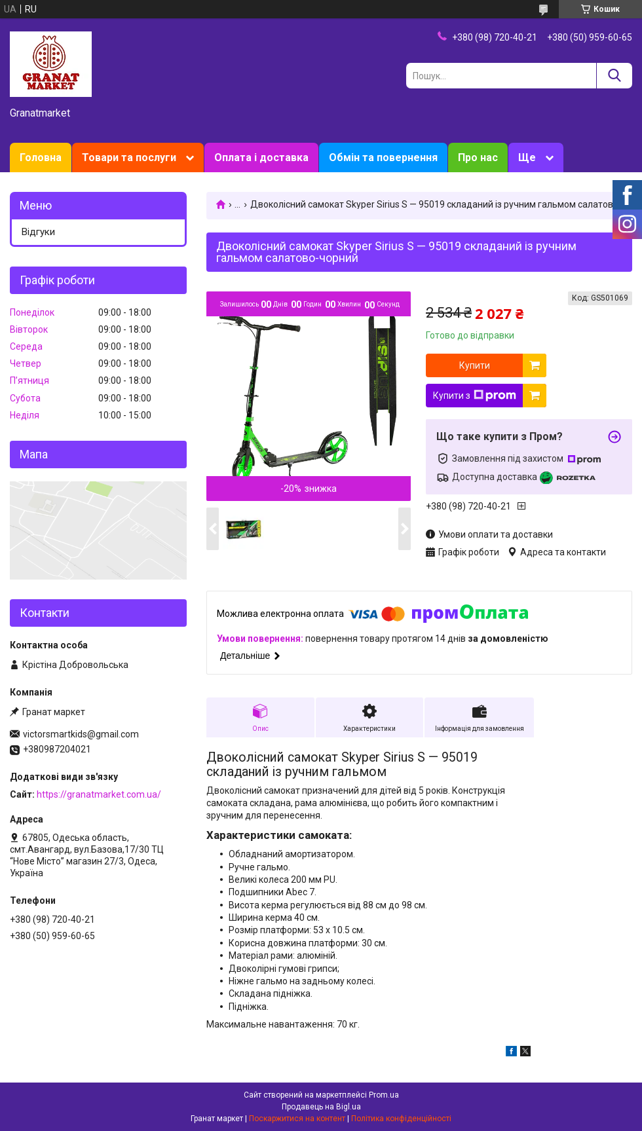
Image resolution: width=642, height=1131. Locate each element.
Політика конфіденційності (401, 1118)
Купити (474, 365)
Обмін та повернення (383, 157)
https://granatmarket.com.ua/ (99, 794)
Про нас (478, 157)
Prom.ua (384, 1095)
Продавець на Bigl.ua (321, 1106)
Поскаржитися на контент (297, 1118)
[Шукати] (614, 75)
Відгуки (38, 232)
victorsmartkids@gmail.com (81, 734)
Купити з (474, 395)
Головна (41, 157)
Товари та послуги (129, 157)
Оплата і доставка (261, 157)
